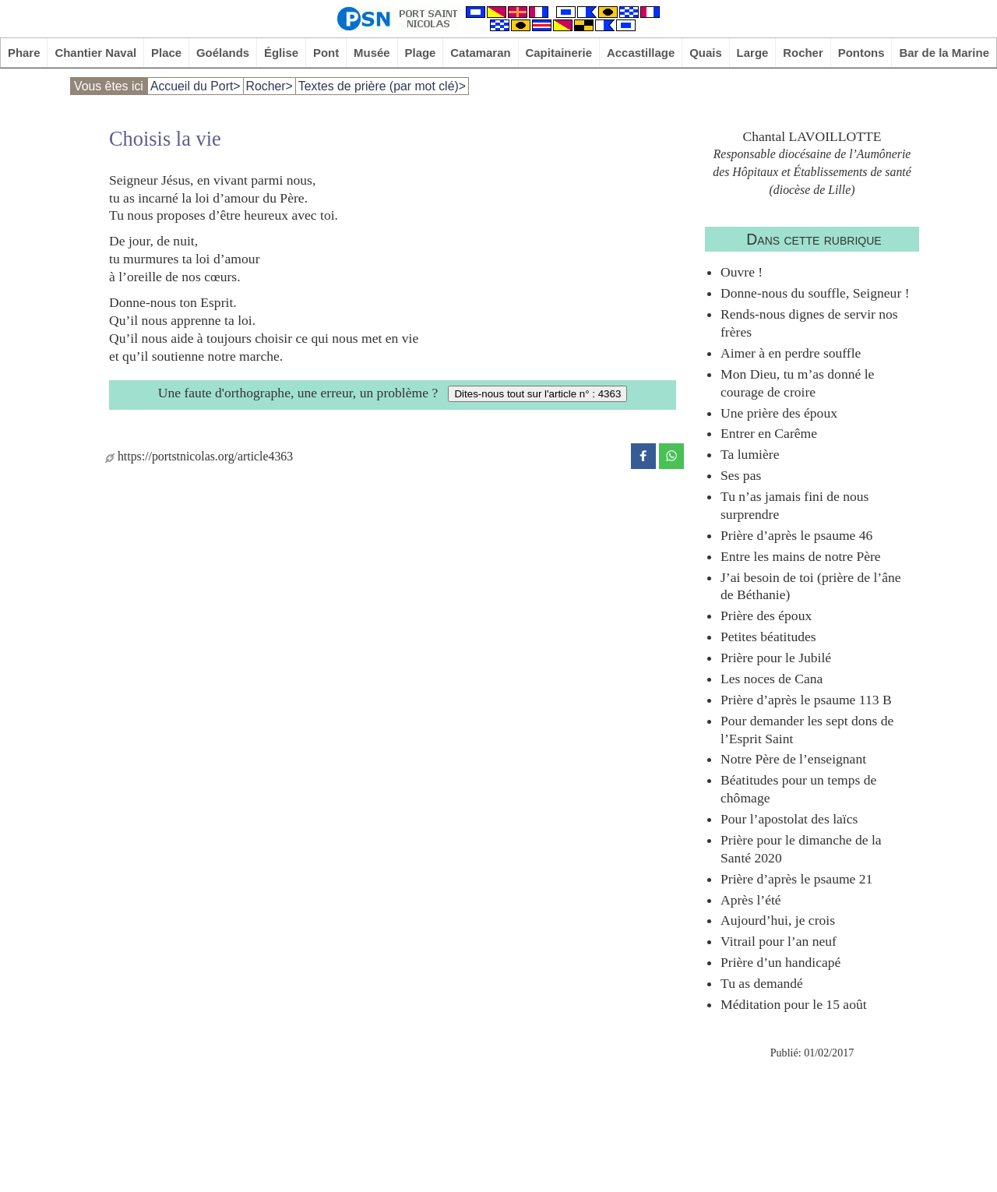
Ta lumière (749, 454)
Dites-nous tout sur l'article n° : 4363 (537, 394)
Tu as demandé (761, 983)
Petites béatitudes (768, 636)
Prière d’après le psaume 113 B (806, 699)
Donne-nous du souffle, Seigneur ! (815, 293)
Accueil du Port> (195, 86)
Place (166, 52)
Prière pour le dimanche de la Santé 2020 (801, 849)
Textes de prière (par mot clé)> (382, 86)
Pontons (861, 52)
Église (281, 52)
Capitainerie (559, 52)
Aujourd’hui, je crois (777, 920)
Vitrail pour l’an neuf (778, 941)
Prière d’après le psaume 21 (796, 879)
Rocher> (269, 86)
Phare (24, 52)
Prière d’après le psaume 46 (796, 535)
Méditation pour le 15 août (793, 1004)
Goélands (222, 52)
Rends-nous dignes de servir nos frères (809, 323)
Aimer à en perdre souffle (790, 353)
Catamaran (480, 52)
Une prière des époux (778, 413)
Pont (326, 52)
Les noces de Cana (771, 678)
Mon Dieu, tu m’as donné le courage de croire (797, 383)
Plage (420, 52)
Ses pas (740, 475)
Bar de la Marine (944, 52)
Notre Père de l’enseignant (793, 759)
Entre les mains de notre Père (800, 556)
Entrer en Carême (768, 433)
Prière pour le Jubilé (775, 657)
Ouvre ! (741, 272)
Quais (705, 52)
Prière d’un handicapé (780, 962)
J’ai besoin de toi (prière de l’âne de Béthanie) (810, 586)
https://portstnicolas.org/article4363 (199, 456)
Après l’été (750, 900)
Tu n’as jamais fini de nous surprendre (794, 505)
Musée (372, 52)
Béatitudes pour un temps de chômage (798, 789)
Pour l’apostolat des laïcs (789, 819)
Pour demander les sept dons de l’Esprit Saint (806, 729)
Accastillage (641, 52)
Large (753, 52)
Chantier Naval (95, 52)
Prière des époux (766, 615)
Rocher (803, 52)
